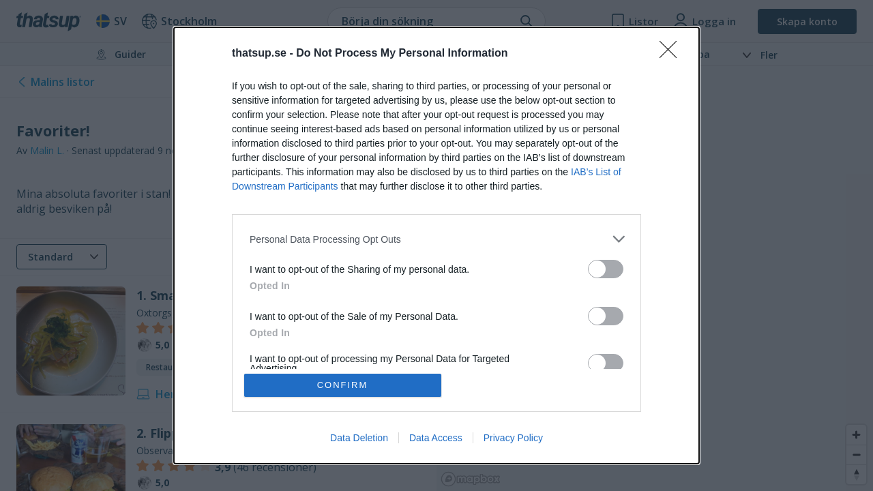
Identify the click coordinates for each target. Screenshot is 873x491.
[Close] (672, 54)
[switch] (605, 269)
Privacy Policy (513, 437)
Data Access (435, 437)
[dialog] (436, 245)
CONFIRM (342, 385)
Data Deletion (359, 437)
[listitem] (436, 239)
